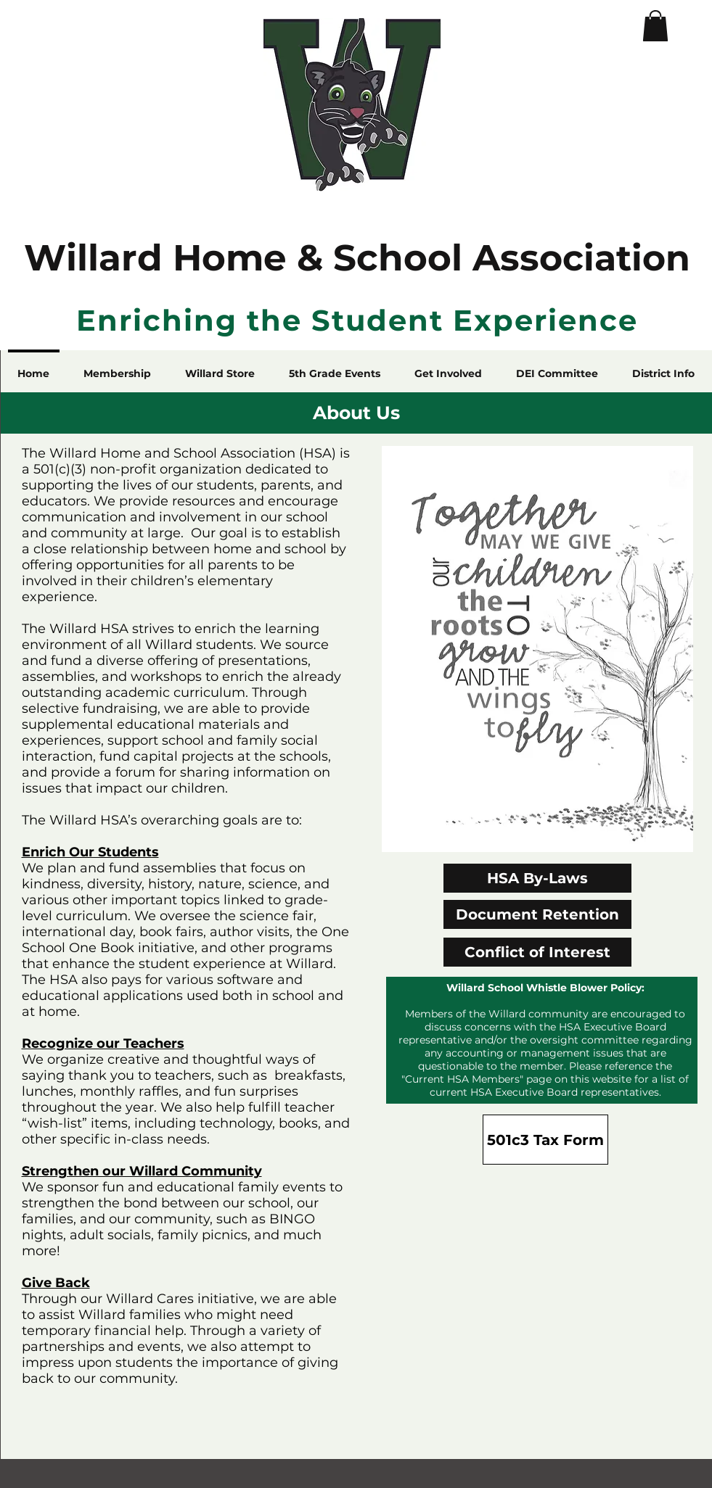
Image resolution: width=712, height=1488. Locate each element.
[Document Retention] (537, 914)
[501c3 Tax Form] (545, 1140)
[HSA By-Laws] (537, 878)
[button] (655, 25)
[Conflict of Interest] (537, 952)
